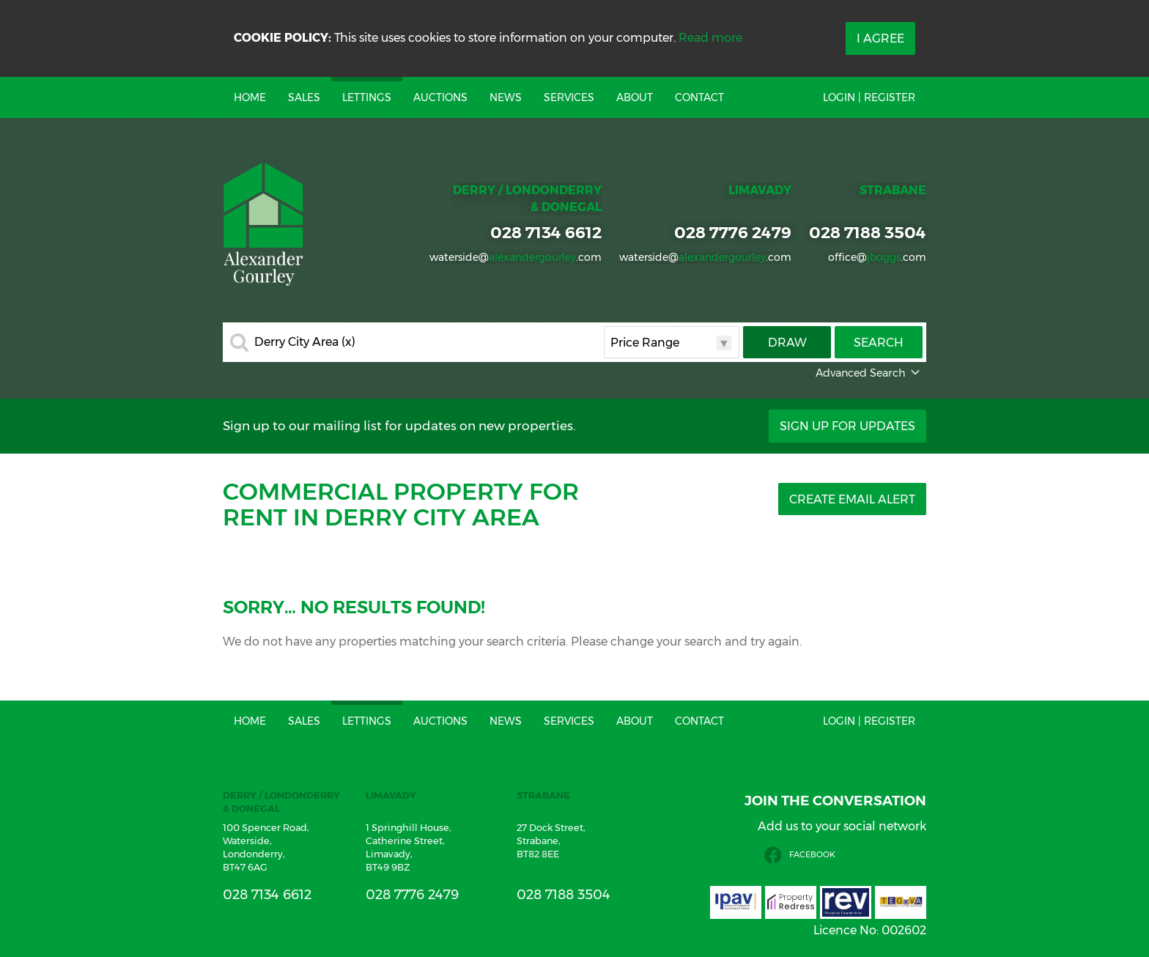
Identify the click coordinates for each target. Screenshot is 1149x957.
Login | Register (869, 97)
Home (250, 97)
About (634, 97)
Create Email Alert (852, 499)
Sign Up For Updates (847, 426)
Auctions (440, 97)
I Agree (880, 38)
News (505, 97)
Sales (304, 97)
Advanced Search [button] (869, 373)
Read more (710, 38)
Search (879, 343)
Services (569, 97)
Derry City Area (304, 342)
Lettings (366, 97)
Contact (699, 97)
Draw (787, 343)
